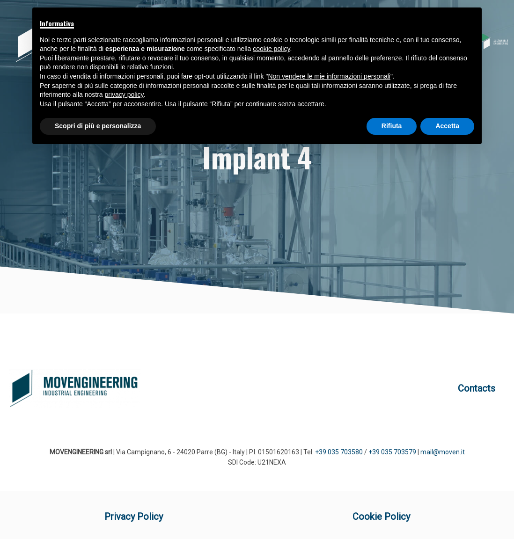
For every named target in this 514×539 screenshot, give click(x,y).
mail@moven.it (442, 452)
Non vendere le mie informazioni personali (329, 76)
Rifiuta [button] (392, 126)
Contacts (476, 388)
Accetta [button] (447, 126)
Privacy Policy (133, 516)
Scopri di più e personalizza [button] (98, 126)
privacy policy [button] (124, 94)
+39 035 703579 (392, 452)
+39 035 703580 (339, 452)
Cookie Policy (381, 516)
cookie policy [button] (271, 48)
